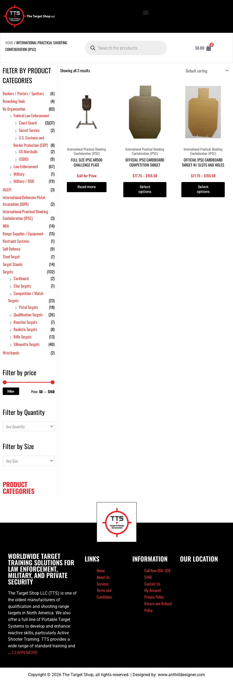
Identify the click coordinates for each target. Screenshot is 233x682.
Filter (10, 391)
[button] (145, 12)
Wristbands (11, 353)
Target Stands (13, 264)
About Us (103, 577)
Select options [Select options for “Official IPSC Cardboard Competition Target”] (145, 190)
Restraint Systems (16, 241)
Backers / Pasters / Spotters (23, 93)
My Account (152, 590)
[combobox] (29, 426)
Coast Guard (28, 123)
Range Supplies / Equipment (23, 233)
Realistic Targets (25, 329)
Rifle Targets (23, 337)
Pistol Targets (28, 307)
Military (19, 174)
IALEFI (7, 189)
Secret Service (29, 130)
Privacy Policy (154, 597)
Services (103, 584)
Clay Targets (22, 286)
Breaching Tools (14, 101)
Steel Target (11, 256)
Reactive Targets (25, 322)
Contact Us (152, 584)
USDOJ (23, 159)
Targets (8, 272)
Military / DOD (24, 181)
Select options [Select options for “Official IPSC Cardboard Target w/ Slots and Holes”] (203, 190)
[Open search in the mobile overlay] (125, 48)
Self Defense (11, 249)
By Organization (14, 109)
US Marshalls (28, 151)
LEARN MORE (25, 652)
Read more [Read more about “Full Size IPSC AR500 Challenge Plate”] (86, 187)
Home (9, 42)
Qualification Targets (28, 314)
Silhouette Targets (27, 344)
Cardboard (21, 278)
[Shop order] (206, 70)
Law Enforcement (26, 166)
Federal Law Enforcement (31, 115)
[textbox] (26, 426)
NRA (6, 226)
